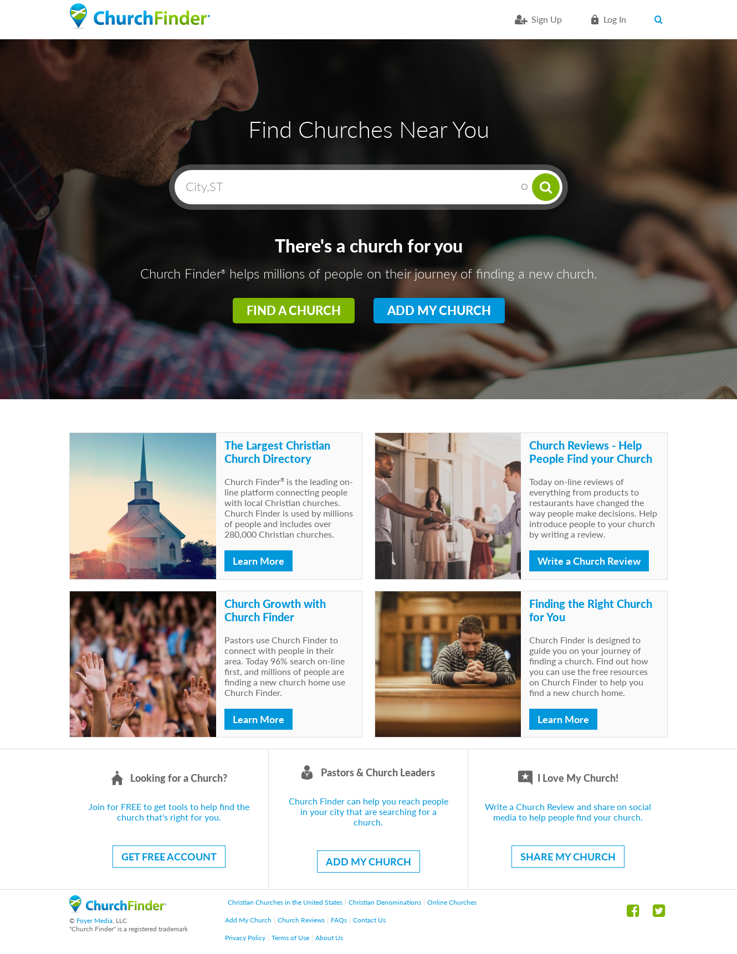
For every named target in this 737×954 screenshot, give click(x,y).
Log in (614, 19)
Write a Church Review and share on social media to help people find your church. (568, 811)
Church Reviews (301, 920)
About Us (329, 938)
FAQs (339, 920)
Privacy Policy (245, 938)
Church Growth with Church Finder (275, 610)
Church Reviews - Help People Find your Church (590, 452)
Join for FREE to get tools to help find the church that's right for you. (169, 811)
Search (661, 19)
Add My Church (439, 310)
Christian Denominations (385, 902)
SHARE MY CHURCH (568, 856)
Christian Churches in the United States (285, 902)
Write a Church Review (589, 561)
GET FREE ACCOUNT (169, 856)
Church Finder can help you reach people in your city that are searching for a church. (368, 811)
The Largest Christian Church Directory (277, 452)
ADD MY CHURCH (368, 861)
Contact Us (369, 920)
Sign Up (546, 19)
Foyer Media (94, 920)
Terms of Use (290, 938)
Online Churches (452, 902)
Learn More (258, 561)
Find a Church (294, 310)
